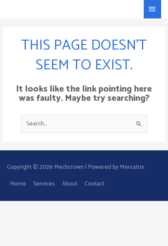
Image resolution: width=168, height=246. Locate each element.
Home (18, 184)
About (69, 184)
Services (44, 184)
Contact (94, 184)
